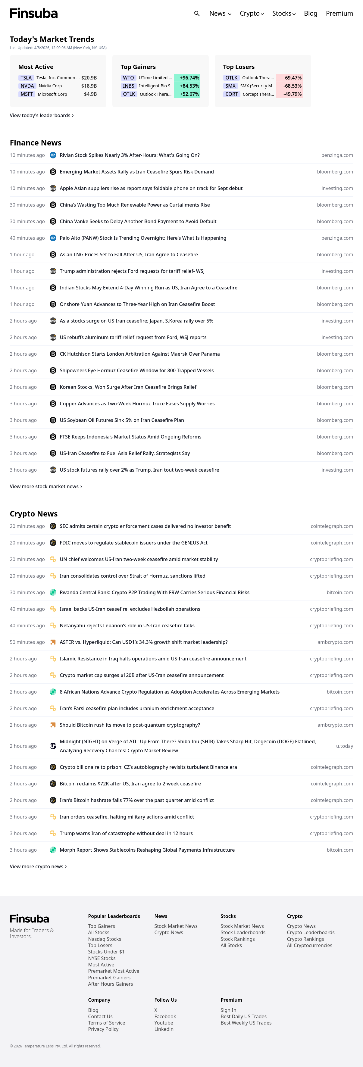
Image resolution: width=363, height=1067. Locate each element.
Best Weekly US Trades (246, 1023)
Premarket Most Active (113, 971)
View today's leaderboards (43, 115)
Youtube (164, 1023)
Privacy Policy (103, 1029)
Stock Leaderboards (243, 932)
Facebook (165, 1016)
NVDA (27, 86)
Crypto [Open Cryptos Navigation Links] (252, 13)
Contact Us (100, 1016)
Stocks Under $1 (106, 952)
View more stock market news (47, 486)
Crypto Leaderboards (311, 932)
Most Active (101, 965)
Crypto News (169, 932)
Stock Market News (176, 926)
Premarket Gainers (109, 978)
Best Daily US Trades (244, 1016)
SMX (231, 86)
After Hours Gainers (110, 984)
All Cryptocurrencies (310, 945)
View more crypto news (39, 866)
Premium (339, 13)
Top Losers (100, 945)
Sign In (228, 1010)
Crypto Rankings (305, 939)
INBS (128, 86)
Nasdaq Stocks (104, 939)
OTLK (129, 94)
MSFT (27, 94)
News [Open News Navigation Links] (220, 13)
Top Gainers (101, 926)
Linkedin (164, 1029)
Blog (311, 13)
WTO (128, 78)
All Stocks (99, 932)
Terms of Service (106, 1023)
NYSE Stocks (102, 958)
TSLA (26, 78)
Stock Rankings (238, 939)
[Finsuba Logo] (34, 13)
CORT (232, 94)
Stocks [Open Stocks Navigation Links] (284, 13)
